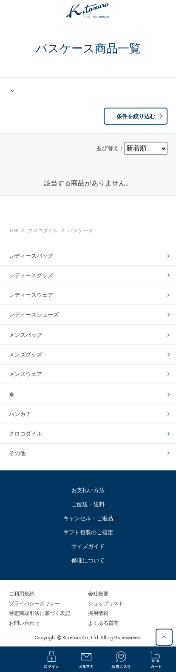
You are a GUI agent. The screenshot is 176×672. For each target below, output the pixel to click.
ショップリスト (106, 604)
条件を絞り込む (135, 116)
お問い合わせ (24, 623)
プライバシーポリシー (34, 604)
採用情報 (98, 613)
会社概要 (98, 594)
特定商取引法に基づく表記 (39, 613)
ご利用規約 (21, 594)
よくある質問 (103, 623)
